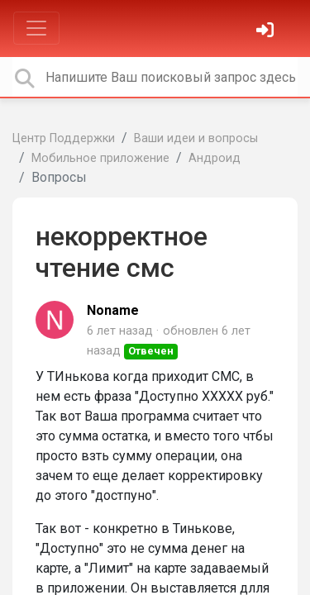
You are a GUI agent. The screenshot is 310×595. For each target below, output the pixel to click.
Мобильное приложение (100, 158)
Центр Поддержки (63, 138)
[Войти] (267, 32)
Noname (113, 310)
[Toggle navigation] (36, 28)
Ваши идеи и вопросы (196, 138)
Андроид (214, 158)
